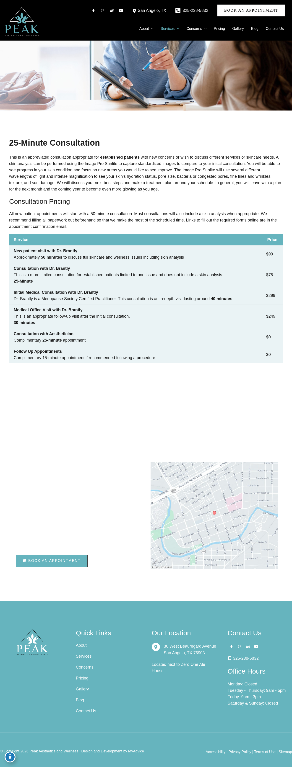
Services (84, 656)
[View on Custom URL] (214, 515)
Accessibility (215, 752)
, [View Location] (152, 10)
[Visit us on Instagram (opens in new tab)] (102, 10)
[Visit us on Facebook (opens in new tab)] (93, 10)
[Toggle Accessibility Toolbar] (10, 757)
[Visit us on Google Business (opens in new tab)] (112, 10)
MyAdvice (136, 751)
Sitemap (285, 752)
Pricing (82, 678)
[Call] (191, 10)
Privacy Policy (240, 752)
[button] (251, 10)
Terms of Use (265, 752)
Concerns (85, 667)
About (81, 645)
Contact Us (86, 711)
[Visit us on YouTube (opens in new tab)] (121, 10)
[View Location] (135, 10)
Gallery (82, 689)
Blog (80, 700)
